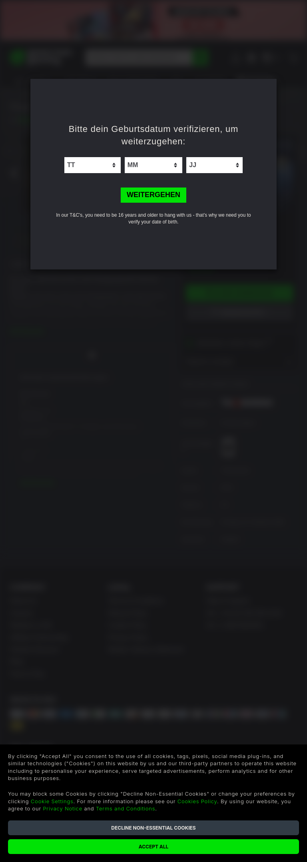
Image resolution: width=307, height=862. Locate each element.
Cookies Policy (197, 801)
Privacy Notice (62, 808)
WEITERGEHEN (153, 195)
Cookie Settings (52, 801)
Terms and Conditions (125, 808)
